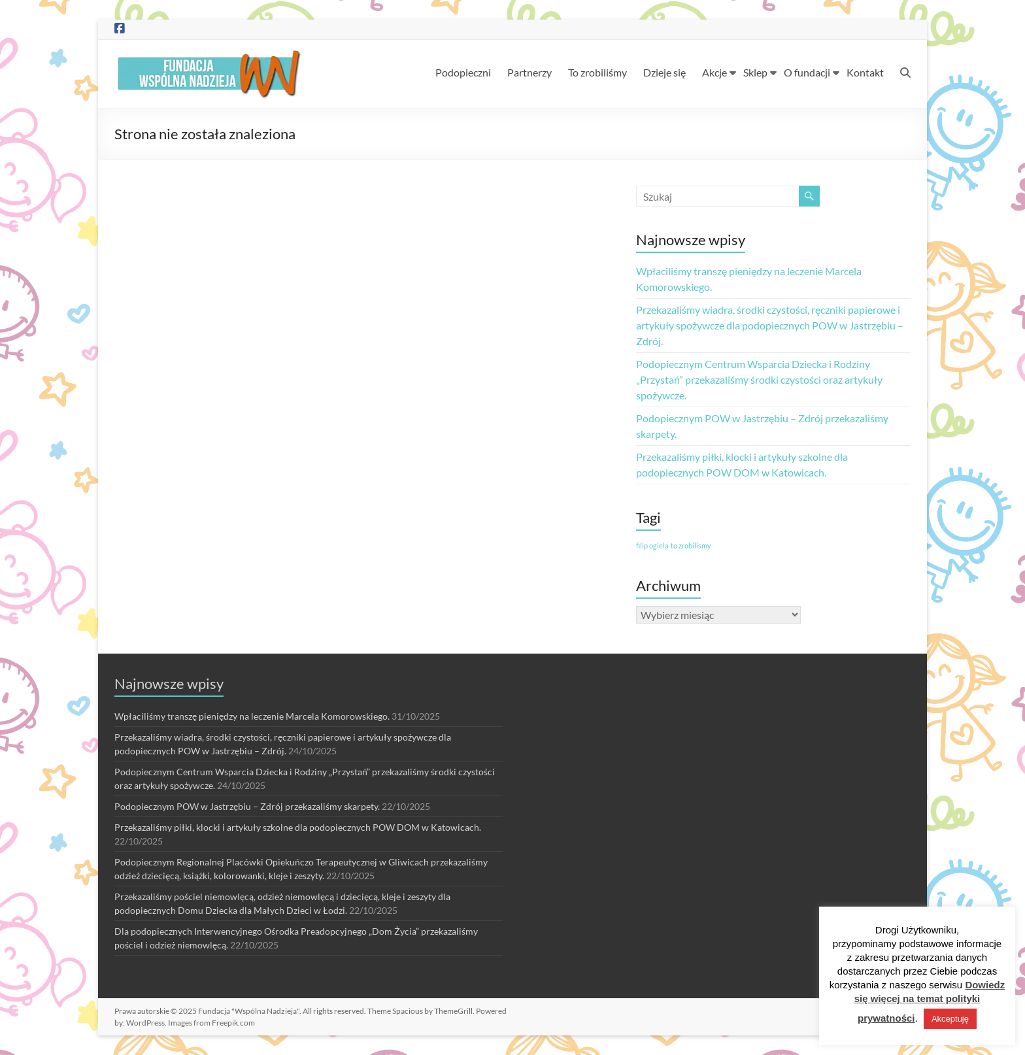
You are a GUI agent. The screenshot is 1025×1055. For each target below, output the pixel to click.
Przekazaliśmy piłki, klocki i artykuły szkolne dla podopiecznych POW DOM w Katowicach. (297, 827)
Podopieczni (463, 72)
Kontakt (865, 72)
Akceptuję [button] (950, 1019)
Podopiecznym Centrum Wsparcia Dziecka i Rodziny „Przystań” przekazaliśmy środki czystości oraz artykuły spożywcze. (759, 379)
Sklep (755, 72)
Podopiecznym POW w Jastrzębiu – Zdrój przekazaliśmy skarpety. (247, 806)
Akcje (714, 72)
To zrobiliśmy (597, 72)
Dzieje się (664, 72)
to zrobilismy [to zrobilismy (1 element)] (691, 545)
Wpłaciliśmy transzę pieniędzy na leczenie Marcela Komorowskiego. (252, 716)
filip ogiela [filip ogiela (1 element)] (652, 545)
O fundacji (807, 72)
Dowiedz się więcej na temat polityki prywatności (929, 1001)
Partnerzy (529, 72)
